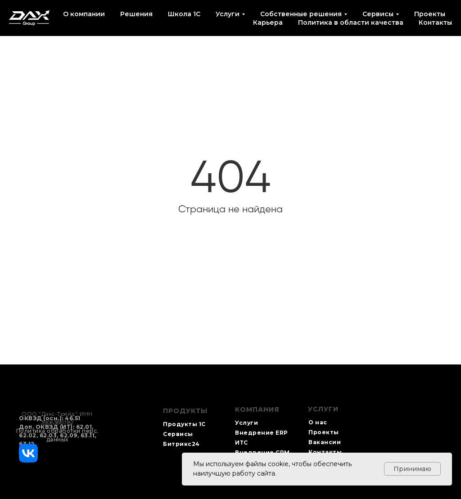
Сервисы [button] (377, 14)
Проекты (429, 14)
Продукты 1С (184, 424)
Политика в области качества (350, 22)
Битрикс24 (181, 444)
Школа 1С (184, 14)
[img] (28, 453)
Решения (136, 14)
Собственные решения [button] (301, 14)
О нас (317, 422)
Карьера (268, 22)
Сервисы (178, 434)
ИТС (241, 442)
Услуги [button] (228, 14)
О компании (84, 14)
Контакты (435, 22)
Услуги (246, 422)
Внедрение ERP (261, 432)
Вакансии (324, 442)
